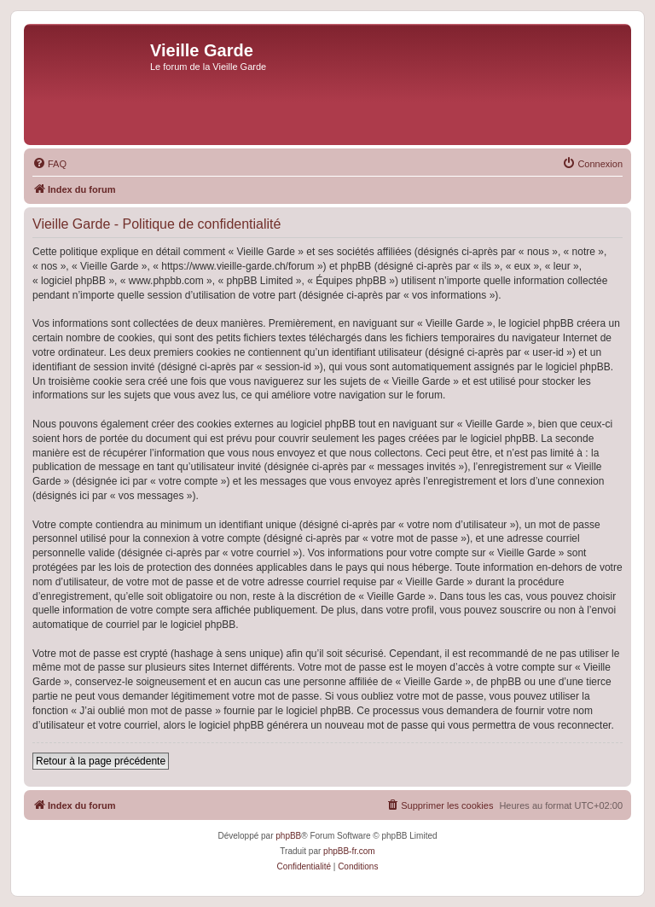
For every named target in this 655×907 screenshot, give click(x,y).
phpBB (288, 835)
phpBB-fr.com (349, 851)
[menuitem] (49, 164)
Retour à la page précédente (100, 761)
